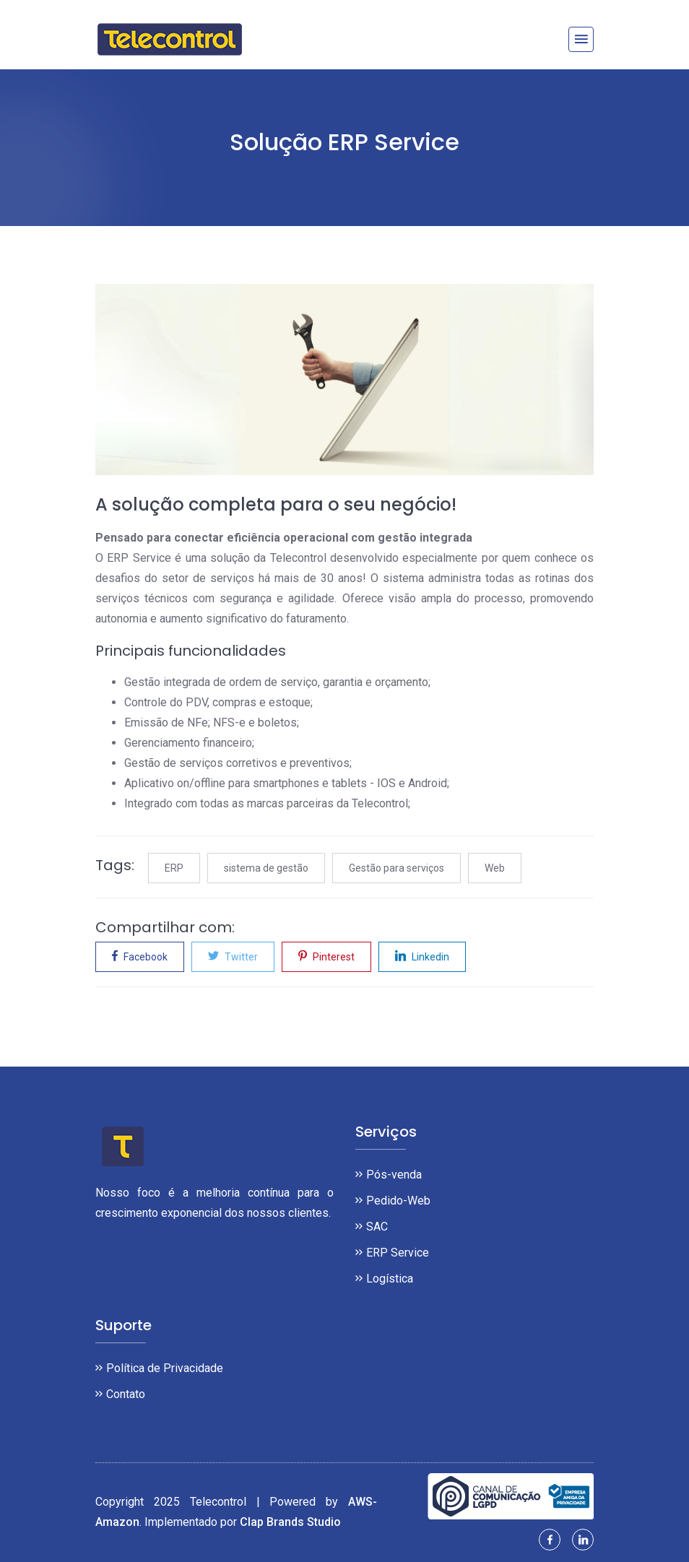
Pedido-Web (398, 1200)
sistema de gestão (266, 868)
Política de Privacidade (164, 1368)
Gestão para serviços (396, 868)
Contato (125, 1394)
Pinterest (326, 956)
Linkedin (422, 956)
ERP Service (397, 1252)
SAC (377, 1226)
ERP (174, 868)
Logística (389, 1278)
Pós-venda (394, 1174)
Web (495, 868)
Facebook (140, 956)
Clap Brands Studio (290, 1522)
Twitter (233, 956)
